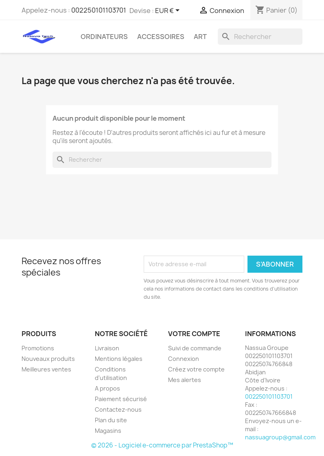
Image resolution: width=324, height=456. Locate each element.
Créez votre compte (196, 369)
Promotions (38, 348)
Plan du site (111, 420)
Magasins (108, 430)
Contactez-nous (118, 409)
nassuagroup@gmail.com (280, 437)
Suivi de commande (194, 348)
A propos (107, 388)
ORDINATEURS (104, 36)
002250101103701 (98, 10)
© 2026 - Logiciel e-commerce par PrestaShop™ (162, 445)
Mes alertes (184, 380)
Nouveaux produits (48, 359)
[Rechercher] (260, 36)
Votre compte (194, 333)
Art (200, 36)
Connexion (183, 359)
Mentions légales (118, 359)
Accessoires (160, 36)
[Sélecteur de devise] (168, 11)
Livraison (107, 348)
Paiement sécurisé (121, 399)
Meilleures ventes (46, 369)
